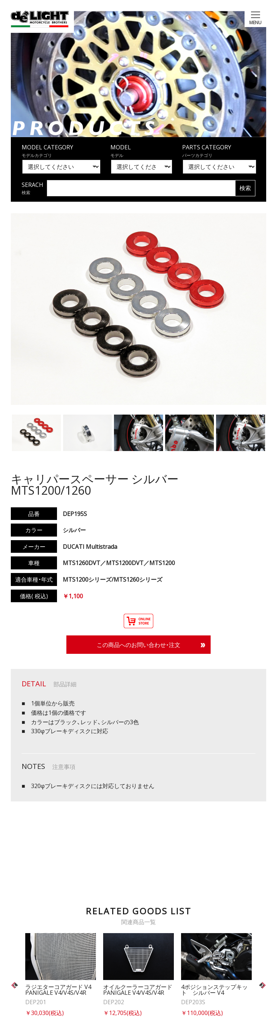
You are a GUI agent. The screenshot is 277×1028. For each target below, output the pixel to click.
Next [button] (261, 985)
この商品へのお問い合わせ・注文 (138, 644)
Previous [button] (15, 985)
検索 (245, 188)
